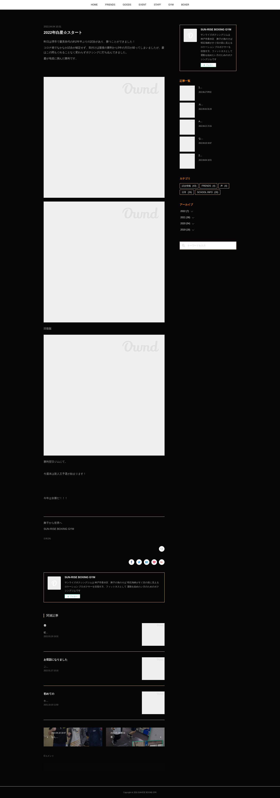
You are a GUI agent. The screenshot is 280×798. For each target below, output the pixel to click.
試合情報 (189, 186)
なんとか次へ (205, 138)
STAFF (157, 4)
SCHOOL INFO (207, 192)
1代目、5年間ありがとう (211, 87)
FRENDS (208, 186)
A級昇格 (203, 121)
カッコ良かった (206, 104)
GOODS (127, 4)
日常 (187, 192)
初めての (49, 693)
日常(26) (47, 539)
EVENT (142, 4)
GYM (171, 4)
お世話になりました (55, 659)
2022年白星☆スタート (210, 155)
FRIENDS (110, 4)
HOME (94, 4)
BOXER (185, 4)
